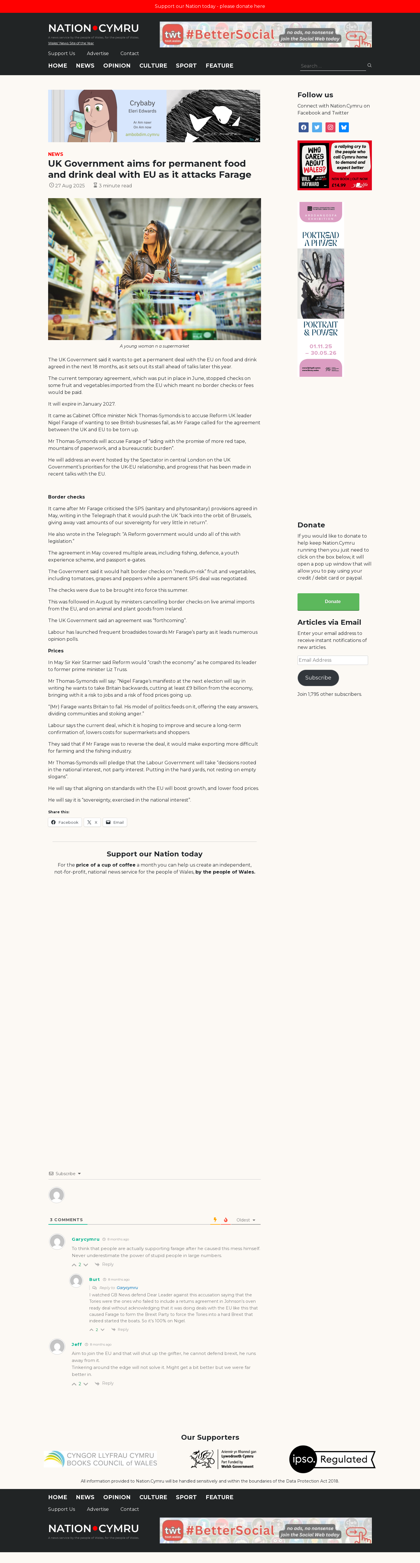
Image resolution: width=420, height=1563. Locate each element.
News (85, 65)
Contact (129, 53)
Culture (153, 65)
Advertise (98, 53)
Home (57, 65)
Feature (219, 65)
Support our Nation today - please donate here (210, 6)
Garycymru (127, 1287)
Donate (333, 601)
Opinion (117, 65)
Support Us (61, 53)
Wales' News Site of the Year (71, 43)
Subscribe (318, 678)
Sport (186, 65)
